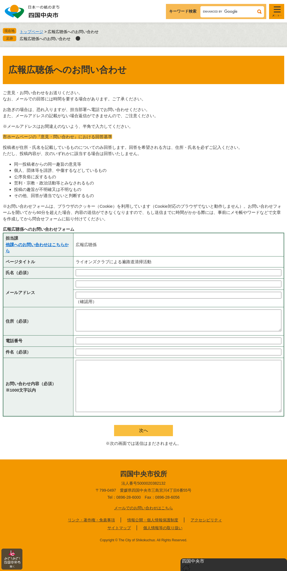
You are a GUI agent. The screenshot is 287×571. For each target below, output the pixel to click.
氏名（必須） (18, 272)
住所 (18, 321)
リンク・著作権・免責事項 (91, 520)
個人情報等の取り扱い (162, 528)
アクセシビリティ (206, 520)
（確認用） (86, 301)
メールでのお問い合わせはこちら (143, 508)
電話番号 (14, 340)
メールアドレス (20, 292)
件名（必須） (18, 352)
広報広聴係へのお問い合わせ (45, 38)
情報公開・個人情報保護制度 (152, 520)
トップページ (31, 31)
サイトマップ (119, 528)
